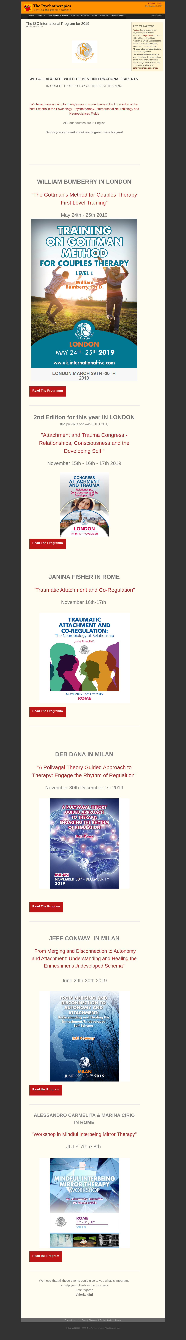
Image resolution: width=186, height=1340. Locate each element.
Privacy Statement (72, 1320)
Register (152, 3)
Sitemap (117, 1320)
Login (159, 3)
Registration (148, 35)
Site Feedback (156, 15)
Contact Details (106, 1320)
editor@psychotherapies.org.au (145, 68)
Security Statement (89, 1320)
